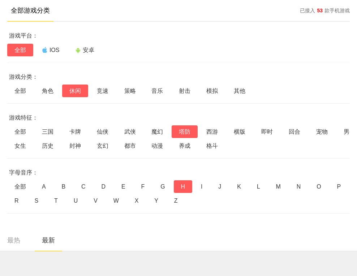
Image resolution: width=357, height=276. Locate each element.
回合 (294, 132)
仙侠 (102, 132)
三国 (47, 132)
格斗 (212, 146)
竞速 (102, 91)
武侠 (130, 132)
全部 (20, 50)
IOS (51, 50)
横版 (239, 132)
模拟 (212, 91)
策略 (130, 91)
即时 (267, 132)
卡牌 (75, 132)
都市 (130, 146)
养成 (184, 146)
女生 (20, 146)
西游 (212, 132)
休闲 (75, 91)
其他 (239, 91)
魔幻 (157, 132)
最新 (48, 240)
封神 (75, 146)
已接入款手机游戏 (325, 10)
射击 (184, 91)
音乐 (157, 91)
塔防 (184, 132)
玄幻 (102, 146)
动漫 (157, 146)
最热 (13, 240)
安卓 (84, 50)
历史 (47, 146)
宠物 (322, 132)
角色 (47, 91)
